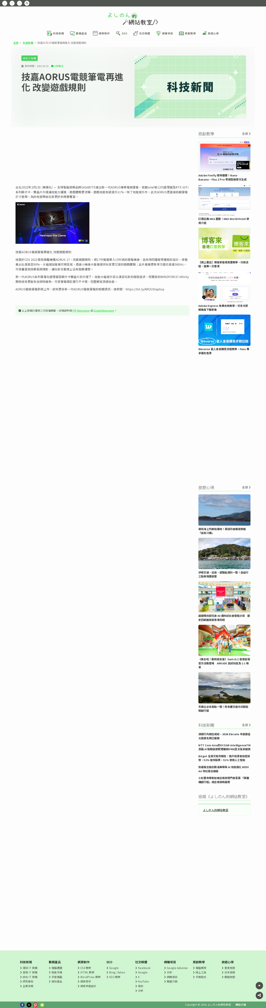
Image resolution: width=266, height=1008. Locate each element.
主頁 (15, 43)
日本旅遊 (229, 972)
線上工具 (201, 972)
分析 (140, 990)
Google (114, 968)
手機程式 (201, 977)
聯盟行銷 (172, 981)
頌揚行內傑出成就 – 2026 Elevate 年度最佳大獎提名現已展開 (224, 736)
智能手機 (57, 972)
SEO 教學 (114, 977)
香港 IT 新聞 (30, 972)
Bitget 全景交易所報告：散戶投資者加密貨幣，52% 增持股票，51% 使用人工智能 (224, 758)
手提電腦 (57, 977)
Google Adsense (177, 968)
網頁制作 (84, 962)
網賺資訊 (172, 977)
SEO (109, 962)
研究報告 (28, 981)
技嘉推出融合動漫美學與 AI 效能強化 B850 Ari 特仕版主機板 (223, 769)
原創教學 (199, 962)
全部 (245, 133)
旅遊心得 (228, 962)
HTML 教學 (87, 972)
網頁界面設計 (88, 986)
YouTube (143, 981)
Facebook (144, 968)
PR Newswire (81, 310)
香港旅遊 (229, 968)
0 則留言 (59, 66)
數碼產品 (55, 962)
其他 (140, 986)
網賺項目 (170, 962)
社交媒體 (141, 962)
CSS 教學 (85, 968)
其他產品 (57, 981)
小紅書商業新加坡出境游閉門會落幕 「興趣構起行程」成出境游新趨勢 (223, 780)
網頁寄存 (85, 981)
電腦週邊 (57, 968)
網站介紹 (241, 1004)
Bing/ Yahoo (117, 972)
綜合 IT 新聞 (29, 58)
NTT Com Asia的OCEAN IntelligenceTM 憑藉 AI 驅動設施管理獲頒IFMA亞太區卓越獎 (224, 747)
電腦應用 (201, 968)
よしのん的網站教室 (215, 810)
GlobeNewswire (103, 310)
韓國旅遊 (229, 977)
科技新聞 (28, 43)
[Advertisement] (103, 156)
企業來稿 (28, 986)
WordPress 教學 (90, 977)
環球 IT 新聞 (30, 968)
